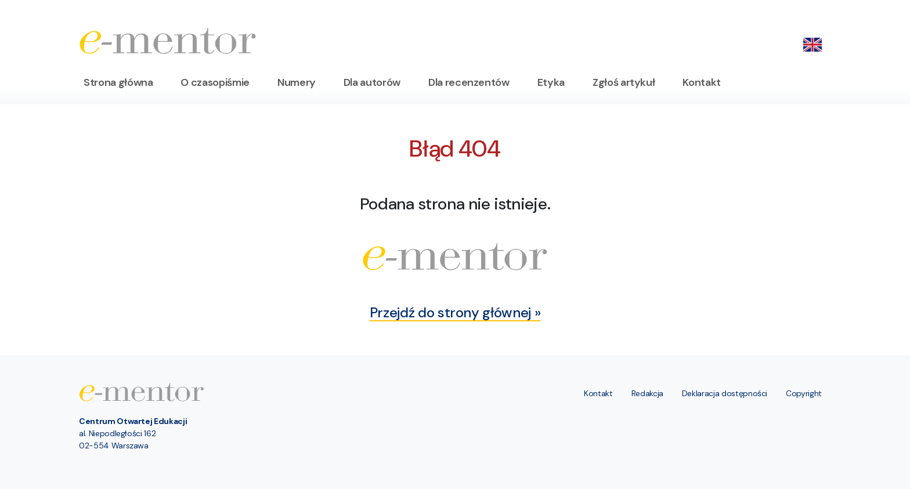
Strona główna (118, 82)
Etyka (551, 82)
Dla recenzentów (469, 82)
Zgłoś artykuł (624, 82)
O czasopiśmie (214, 82)
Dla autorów (372, 82)
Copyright (804, 393)
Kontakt (701, 82)
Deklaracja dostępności (724, 393)
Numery (296, 82)
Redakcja (647, 393)
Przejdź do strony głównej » (455, 312)
